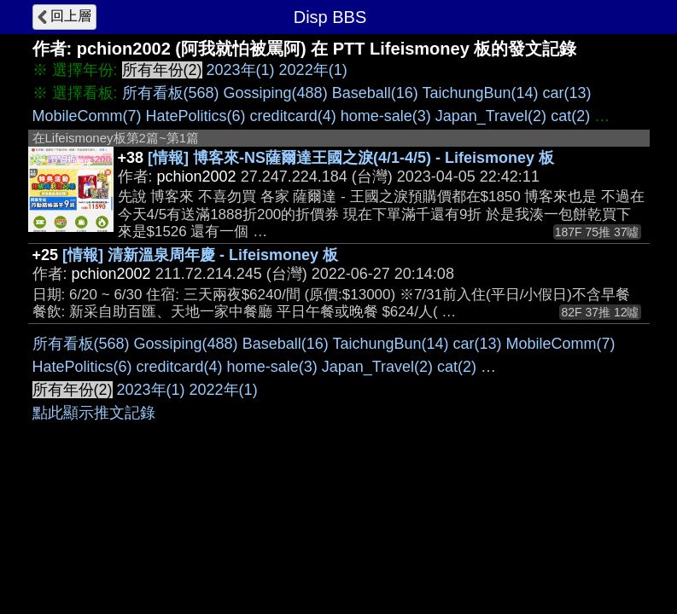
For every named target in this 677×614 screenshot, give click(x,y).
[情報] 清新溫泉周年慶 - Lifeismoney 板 (200, 255)
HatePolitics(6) (196, 116)
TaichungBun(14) (480, 92)
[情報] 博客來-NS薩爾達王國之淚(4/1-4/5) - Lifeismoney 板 (351, 157)
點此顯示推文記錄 (93, 412)
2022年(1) (313, 69)
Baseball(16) (375, 92)
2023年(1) (241, 69)
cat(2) (570, 116)
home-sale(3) (386, 116)
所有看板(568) (170, 92)
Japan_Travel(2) (490, 116)
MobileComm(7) (87, 116)
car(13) (567, 92)
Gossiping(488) (276, 92)
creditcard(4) (293, 116)
